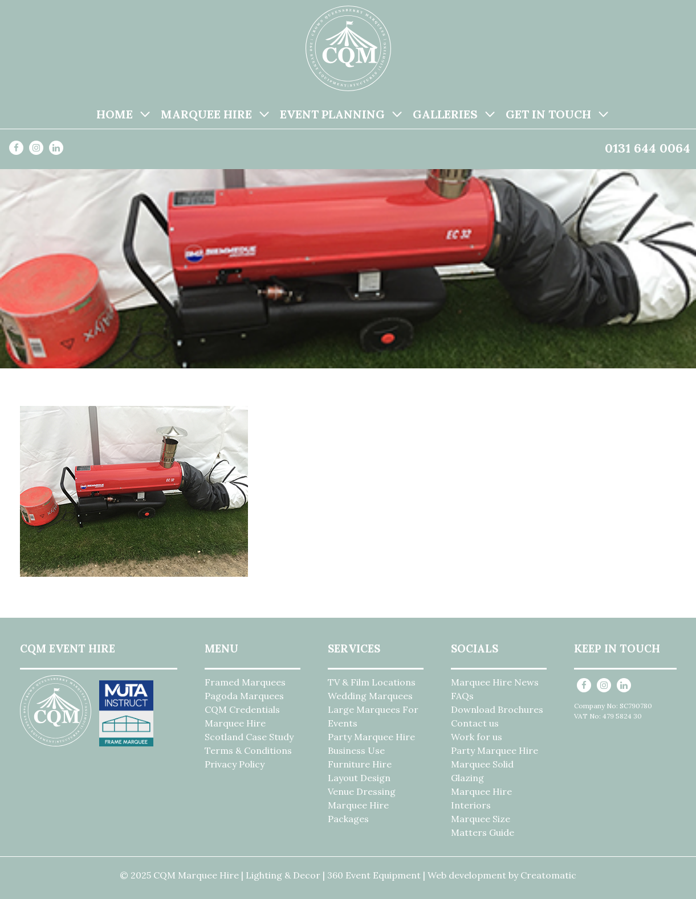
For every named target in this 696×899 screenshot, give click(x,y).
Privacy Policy (234, 764)
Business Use (356, 750)
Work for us (476, 736)
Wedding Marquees (370, 695)
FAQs (462, 695)
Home (114, 114)
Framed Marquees (245, 682)
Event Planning (332, 114)
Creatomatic (548, 875)
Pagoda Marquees (244, 695)
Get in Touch (548, 114)
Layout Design (359, 777)
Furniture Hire (360, 764)
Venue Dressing (362, 791)
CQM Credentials (242, 709)
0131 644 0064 (647, 148)
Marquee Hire (206, 114)
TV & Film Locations (372, 682)
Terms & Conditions (248, 750)
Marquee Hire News (495, 682)
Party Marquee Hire (371, 736)
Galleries (445, 114)
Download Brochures (497, 709)
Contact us (475, 723)
